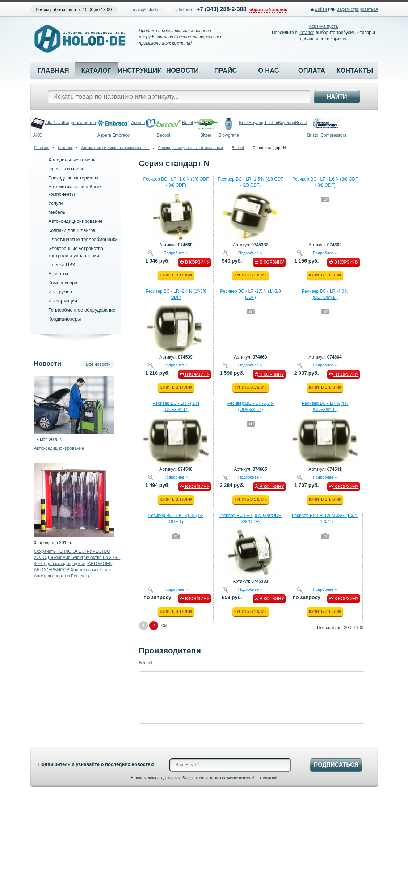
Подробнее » (176, 252)
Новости (182, 70)
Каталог (96, 70)
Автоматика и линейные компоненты (115, 147)
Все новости (98, 364)
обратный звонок (268, 9)
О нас (268, 70)
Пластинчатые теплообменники (83, 239)
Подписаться (336, 765)
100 (359, 627)
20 (346, 627)
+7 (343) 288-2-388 (221, 9)
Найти (337, 97)
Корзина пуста (323, 26)
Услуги (56, 203)
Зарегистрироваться (357, 9)
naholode (183, 9)
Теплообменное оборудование (82, 310)
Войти (321, 9)
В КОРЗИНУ (195, 262)
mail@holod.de (147, 9)
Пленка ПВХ (62, 264)
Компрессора (63, 282)
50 (352, 627)
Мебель (57, 212)
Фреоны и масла (67, 168)
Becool (238, 147)
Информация (63, 301)
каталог (306, 32)
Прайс (225, 70)
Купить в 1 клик (176, 275)
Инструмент (62, 291)
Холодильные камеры (73, 159)
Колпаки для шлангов (72, 230)
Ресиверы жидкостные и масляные (190, 147)
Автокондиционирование (76, 221)
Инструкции (139, 70)
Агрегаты (58, 273)
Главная (53, 70)
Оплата (311, 70)
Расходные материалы (73, 178)
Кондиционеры (65, 319)
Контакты (355, 70)
